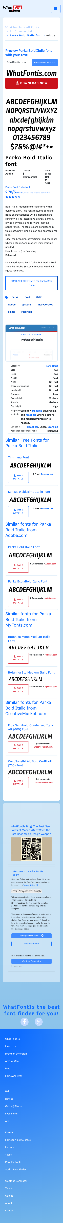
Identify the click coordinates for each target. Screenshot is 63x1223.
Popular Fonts (13, 1162)
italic (39, 297)
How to (9, 1099)
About (8, 1203)
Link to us (10, 1046)
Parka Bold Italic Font (24, 547)
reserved (26, 312)
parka (15, 297)
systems (26, 304)
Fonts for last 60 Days (18, 1140)
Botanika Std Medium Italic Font (31, 672)
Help (7, 1091)
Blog (7, 1068)
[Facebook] (24, 1022)
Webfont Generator (31, 961)
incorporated (45, 304)
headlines (31, 415)
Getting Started (14, 1106)
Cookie (9, 1196)
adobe (11, 304)
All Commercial (21, 31)
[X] (39, 1022)
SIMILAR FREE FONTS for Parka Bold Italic (32, 283)
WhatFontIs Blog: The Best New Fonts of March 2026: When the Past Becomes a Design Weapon (31, 830)
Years (8, 1154)
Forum (9, 1132)
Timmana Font (18, 457)
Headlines (32, 427)
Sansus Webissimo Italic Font (29, 491)
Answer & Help (30, 885)
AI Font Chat (12, 1061)
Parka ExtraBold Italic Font (27, 581)
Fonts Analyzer (13, 1076)
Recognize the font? (32, 935)
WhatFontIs (13, 27)
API (7, 1121)
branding (36, 411)
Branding (53, 427)
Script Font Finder (15, 1169)
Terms (8, 1188)
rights (11, 312)
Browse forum (31, 944)
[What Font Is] (13, 8)
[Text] (18, 62)
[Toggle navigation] (55, 9)
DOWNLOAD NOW (31, 83)
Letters (9, 1147)
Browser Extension (16, 1054)
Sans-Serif (52, 366)
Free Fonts (11, 1113)
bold (27, 297)
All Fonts (32, 27)
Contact (9, 1210)
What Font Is (12, 1039)
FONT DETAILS (18, 477)
